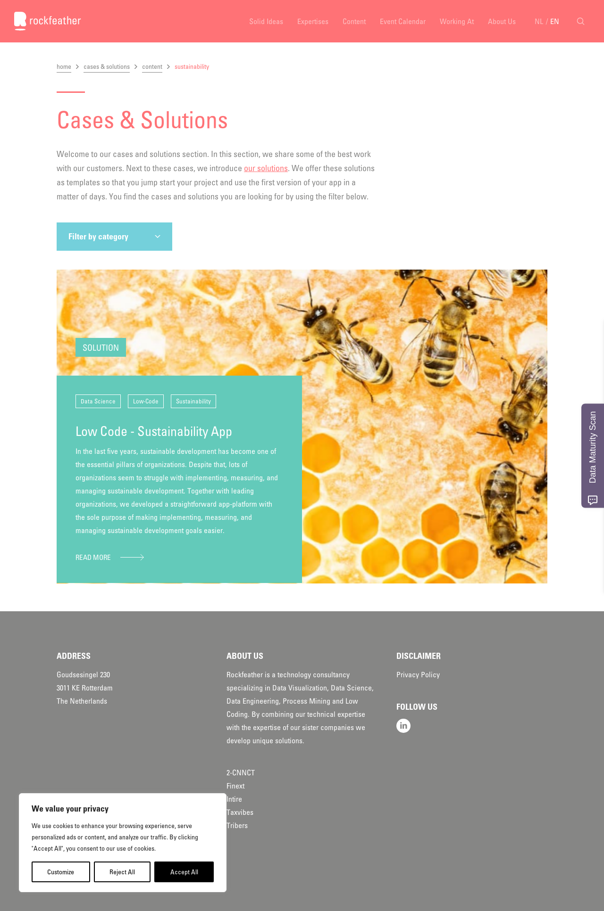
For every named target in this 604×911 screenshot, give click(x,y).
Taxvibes (239, 812)
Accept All (184, 872)
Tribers (237, 825)
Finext (235, 785)
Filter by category (98, 236)
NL (539, 21)
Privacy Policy (418, 674)
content (152, 66)
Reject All (122, 872)
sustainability (192, 66)
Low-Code (146, 401)
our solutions (266, 168)
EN (554, 21)
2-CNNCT (240, 772)
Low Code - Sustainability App (154, 431)
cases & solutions (107, 66)
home (64, 66)
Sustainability (193, 401)
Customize (60, 872)
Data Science (98, 401)
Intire (234, 799)
